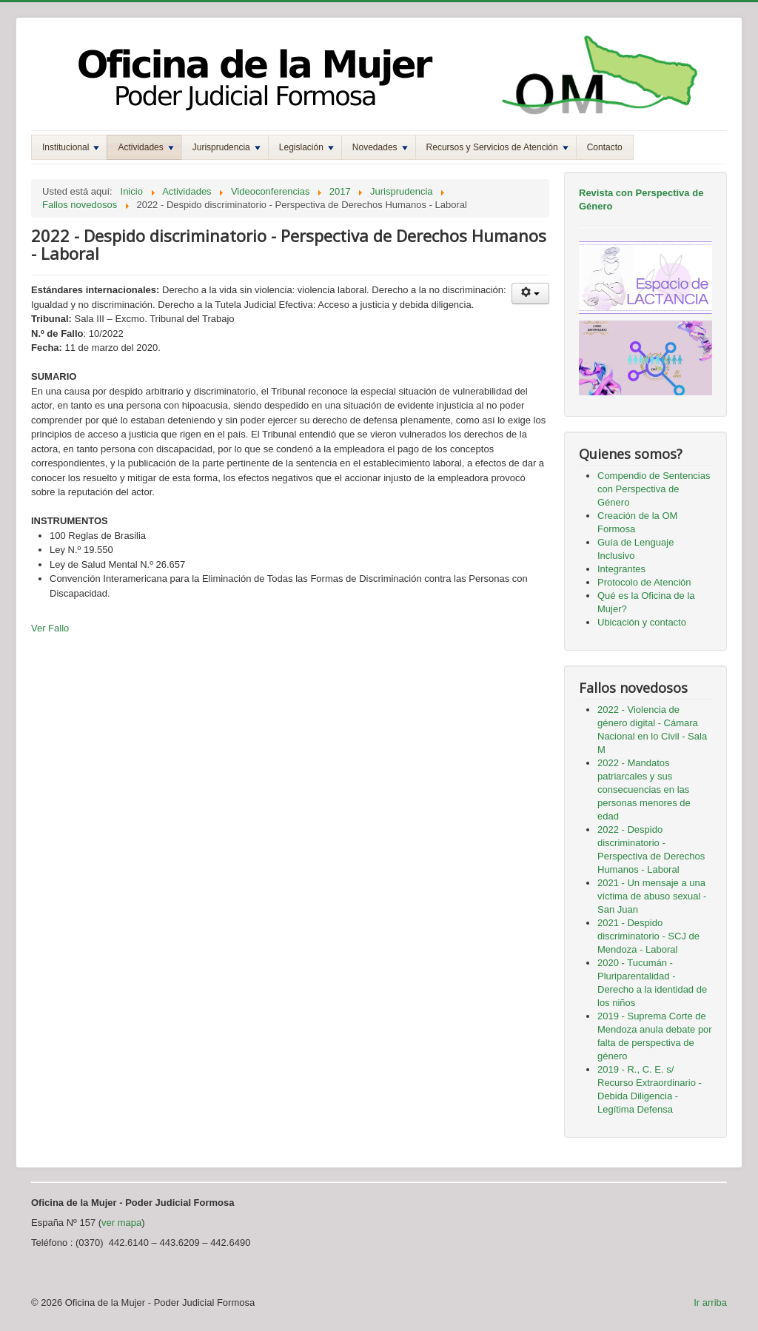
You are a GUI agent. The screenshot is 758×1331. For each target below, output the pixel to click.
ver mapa (121, 1222)
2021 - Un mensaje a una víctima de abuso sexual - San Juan (651, 896)
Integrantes (621, 568)
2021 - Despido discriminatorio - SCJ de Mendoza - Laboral (648, 936)
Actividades (145, 147)
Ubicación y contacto (641, 622)
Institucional (70, 147)
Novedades (380, 147)
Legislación (306, 147)
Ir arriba (710, 1302)
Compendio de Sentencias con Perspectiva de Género (654, 489)
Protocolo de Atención (644, 582)
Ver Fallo (50, 628)
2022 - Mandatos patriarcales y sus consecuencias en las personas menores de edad (644, 789)
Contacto (605, 147)
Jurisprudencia (226, 147)
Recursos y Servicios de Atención (497, 147)
